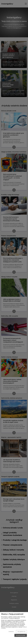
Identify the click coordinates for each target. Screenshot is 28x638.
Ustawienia (11, 631)
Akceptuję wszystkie (20, 635)
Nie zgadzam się (21, 631)
